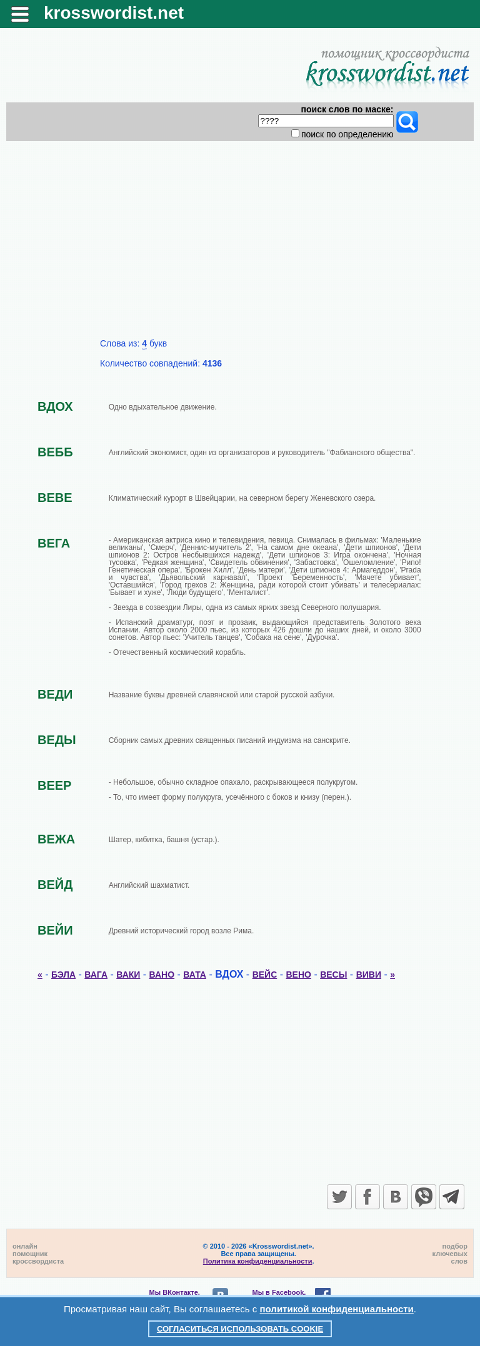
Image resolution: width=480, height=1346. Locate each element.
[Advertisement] (240, 244)
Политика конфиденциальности (257, 1261)
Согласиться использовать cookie (240, 1329)
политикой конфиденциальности (337, 1309)
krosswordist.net (114, 12)
